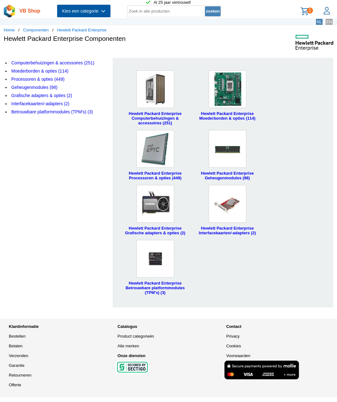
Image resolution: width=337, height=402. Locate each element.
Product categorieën (136, 336)
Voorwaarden (238, 355)
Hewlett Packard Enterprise (82, 30)
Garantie (16, 365)
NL (319, 21)
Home (9, 30)
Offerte (15, 385)
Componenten (36, 30)
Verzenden (18, 355)
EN (329, 21)
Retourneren (20, 375)
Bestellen (17, 336)
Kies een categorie (83, 11)
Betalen (16, 346)
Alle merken (128, 346)
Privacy (233, 336)
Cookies (233, 346)
